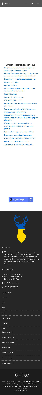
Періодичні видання (8, 342)
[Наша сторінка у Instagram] (26, 375)
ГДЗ (3, 302)
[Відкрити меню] (26, 3)
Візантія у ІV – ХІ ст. (11, 82)
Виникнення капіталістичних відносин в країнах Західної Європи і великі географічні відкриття (21, 117)
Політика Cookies (21, 388)
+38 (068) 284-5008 (11, 287)
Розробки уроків (7, 353)
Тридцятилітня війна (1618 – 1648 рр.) (18, 144)
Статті (4, 328)
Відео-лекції (6, 318)
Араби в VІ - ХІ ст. (10, 85)
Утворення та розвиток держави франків (19, 79)
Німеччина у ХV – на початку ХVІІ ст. (18, 123)
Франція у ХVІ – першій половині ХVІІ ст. (19, 138)
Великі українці (7, 358)
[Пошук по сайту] (37, 3)
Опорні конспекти (8, 337)
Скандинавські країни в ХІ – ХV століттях (19, 109)
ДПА (3, 308)
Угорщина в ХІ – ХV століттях (15, 112)
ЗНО (3, 313)
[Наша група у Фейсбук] (16, 375)
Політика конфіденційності (28, 386)
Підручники (6, 347)
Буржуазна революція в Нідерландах (18, 135)
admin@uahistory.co (11, 283)
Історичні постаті (7, 363)
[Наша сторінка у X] (21, 375)
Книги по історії (7, 332)
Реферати (5, 323)
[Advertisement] (21, 39)
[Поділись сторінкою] (32, 3)
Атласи (4, 297)
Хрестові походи (10, 94)
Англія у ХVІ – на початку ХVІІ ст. (16, 141)
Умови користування (11, 386)
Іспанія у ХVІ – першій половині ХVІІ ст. (19, 132)
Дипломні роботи (21, 391)
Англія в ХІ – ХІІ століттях (13, 97)
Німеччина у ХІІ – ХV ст (13, 100)
